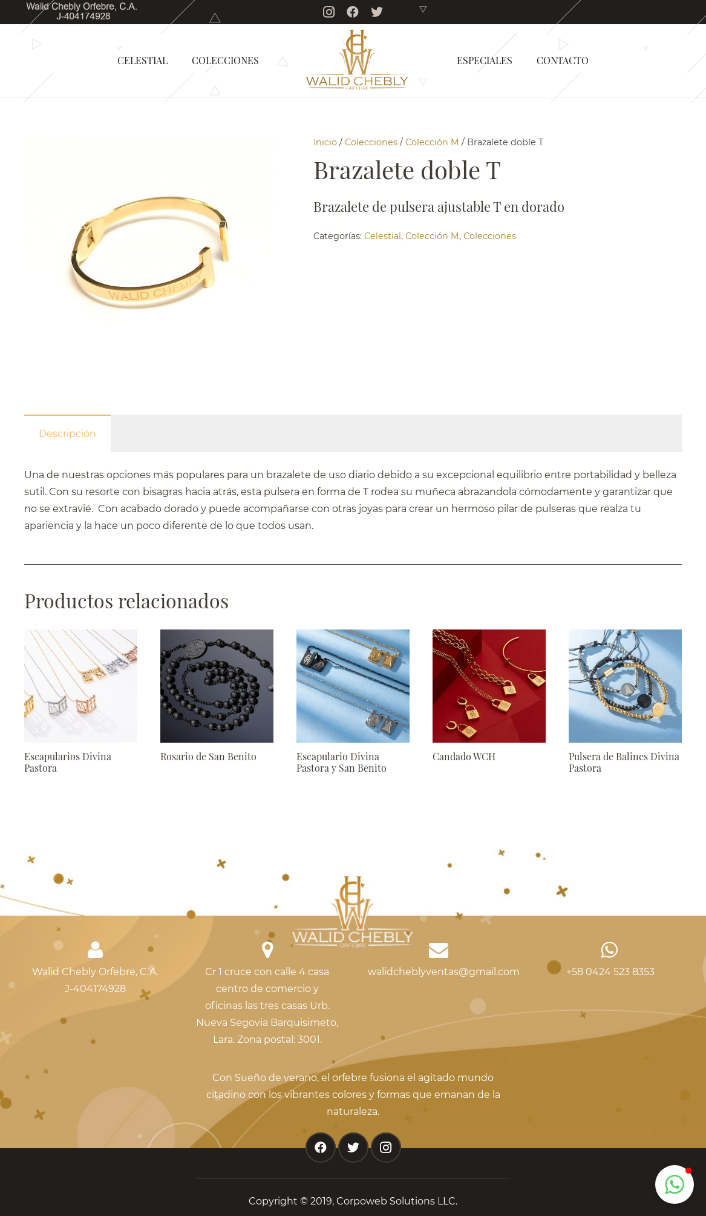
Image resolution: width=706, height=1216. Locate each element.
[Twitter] (377, 12)
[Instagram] (328, 12)
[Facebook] (353, 12)
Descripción (67, 433)
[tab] (67, 433)
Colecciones (371, 142)
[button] (674, 1184)
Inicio (325, 142)
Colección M (432, 142)
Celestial (382, 236)
